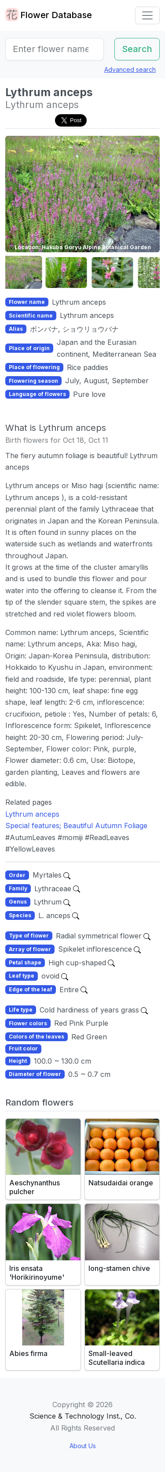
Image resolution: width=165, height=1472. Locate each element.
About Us (83, 1446)
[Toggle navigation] (147, 15)
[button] (27, 273)
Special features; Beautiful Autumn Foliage (76, 825)
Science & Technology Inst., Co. (82, 1416)
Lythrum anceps (32, 814)
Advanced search (130, 69)
